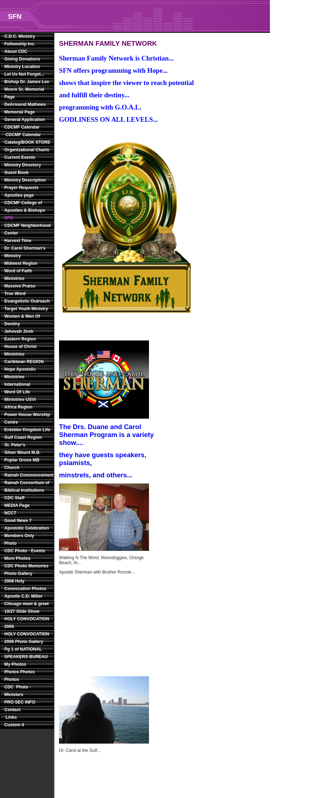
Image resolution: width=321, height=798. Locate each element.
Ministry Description (25, 180)
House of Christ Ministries (20, 350)
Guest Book (16, 172)
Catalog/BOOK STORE (27, 142)
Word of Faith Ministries (18, 274)
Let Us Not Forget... (24, 74)
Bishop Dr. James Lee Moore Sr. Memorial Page (26, 89)
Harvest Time (17, 240)
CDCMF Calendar (22, 127)
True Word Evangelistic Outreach (27, 297)
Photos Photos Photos (19, 675)
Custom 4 (14, 724)
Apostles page (19, 195)
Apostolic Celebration (26, 528)
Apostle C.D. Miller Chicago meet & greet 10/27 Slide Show (26, 604)
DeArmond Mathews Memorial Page (25, 108)
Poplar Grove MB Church (21, 464)
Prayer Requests (21, 187)
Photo (10, 543)
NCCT (10, 513)
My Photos (15, 664)
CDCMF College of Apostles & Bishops (24, 206)
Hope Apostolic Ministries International (20, 377)
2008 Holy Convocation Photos (25, 585)
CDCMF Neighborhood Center (27, 229)
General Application (24, 119)
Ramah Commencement (27, 475)
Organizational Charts (26, 149)
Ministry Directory (22, 165)
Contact (12, 709)
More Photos (17, 558)
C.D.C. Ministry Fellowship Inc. (19, 40)
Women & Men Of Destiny (22, 320)
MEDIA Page (17, 505)
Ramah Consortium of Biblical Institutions (26, 486)
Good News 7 (18, 520)
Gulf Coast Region (23, 437)
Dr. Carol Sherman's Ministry (24, 252)
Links (10, 717)
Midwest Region (20, 263)
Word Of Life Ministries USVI (20, 395)
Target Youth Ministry (26, 308)
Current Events (19, 157)
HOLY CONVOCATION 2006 (26, 622)
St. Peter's (14, 444)
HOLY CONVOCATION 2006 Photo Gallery (26, 638)
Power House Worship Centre (27, 418)
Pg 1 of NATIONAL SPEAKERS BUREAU (26, 653)
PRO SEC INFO (19, 702)
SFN (8, 217)
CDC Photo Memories (26, 566)
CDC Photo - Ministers (17, 691)
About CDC (15, 51)
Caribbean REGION (24, 361)
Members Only (19, 535)
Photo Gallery (18, 573)
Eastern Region (20, 339)
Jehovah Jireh (18, 331)
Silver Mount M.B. (22, 452)
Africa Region (18, 407)
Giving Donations (22, 59)
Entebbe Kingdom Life (27, 429)
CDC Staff (14, 497)
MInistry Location (22, 66)
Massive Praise (19, 286)
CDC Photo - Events (24, 550)
